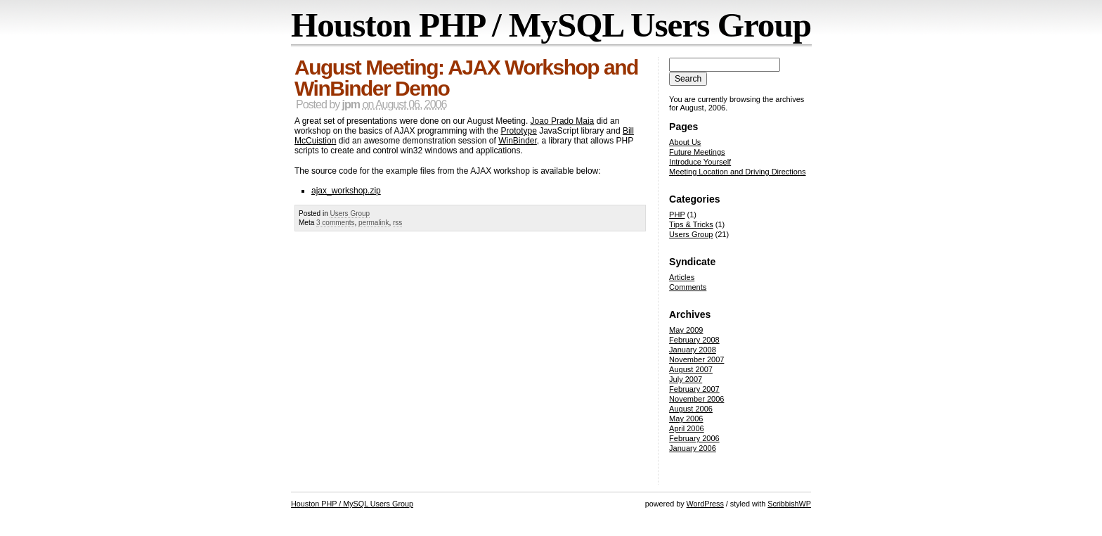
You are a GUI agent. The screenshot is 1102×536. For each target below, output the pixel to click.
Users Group (350, 213)
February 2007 (694, 389)
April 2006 (686, 428)
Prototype (518, 131)
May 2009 (686, 330)
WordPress (705, 503)
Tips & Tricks (691, 224)
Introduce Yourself (700, 162)
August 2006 (691, 408)
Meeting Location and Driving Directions (737, 171)
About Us (685, 142)
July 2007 (685, 379)
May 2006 (686, 418)
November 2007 (696, 359)
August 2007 (691, 369)
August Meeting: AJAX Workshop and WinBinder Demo (466, 78)
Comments (687, 287)
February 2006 (694, 438)
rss (397, 222)
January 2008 (692, 349)
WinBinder (517, 141)
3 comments (335, 222)
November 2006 (696, 399)
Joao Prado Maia (563, 121)
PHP (677, 214)
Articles (681, 277)
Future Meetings (697, 152)
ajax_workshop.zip (346, 191)
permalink (373, 222)
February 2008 (694, 340)
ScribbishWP (789, 503)
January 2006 (692, 448)
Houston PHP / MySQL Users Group (551, 25)
